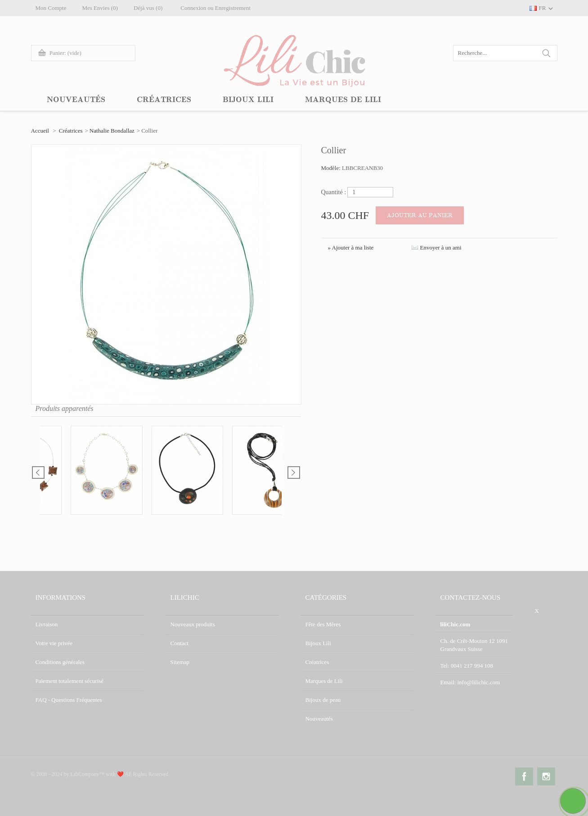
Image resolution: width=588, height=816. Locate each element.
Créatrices (71, 130)
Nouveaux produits (193, 624)
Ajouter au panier (420, 215)
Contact (180, 643)
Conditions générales (60, 662)
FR (542, 7)
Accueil (40, 130)
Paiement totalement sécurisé (70, 681)
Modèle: (331, 168)
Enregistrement (233, 7)
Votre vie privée (54, 643)
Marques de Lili (324, 681)
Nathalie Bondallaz (112, 130)
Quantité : (333, 192)
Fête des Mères (323, 624)
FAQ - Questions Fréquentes (69, 699)
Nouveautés (319, 718)
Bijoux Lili (318, 643)
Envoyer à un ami (441, 247)
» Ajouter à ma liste (351, 247)
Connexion (193, 7)
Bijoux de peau (323, 699)
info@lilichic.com (478, 682)
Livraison (47, 624)
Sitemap (180, 662)
